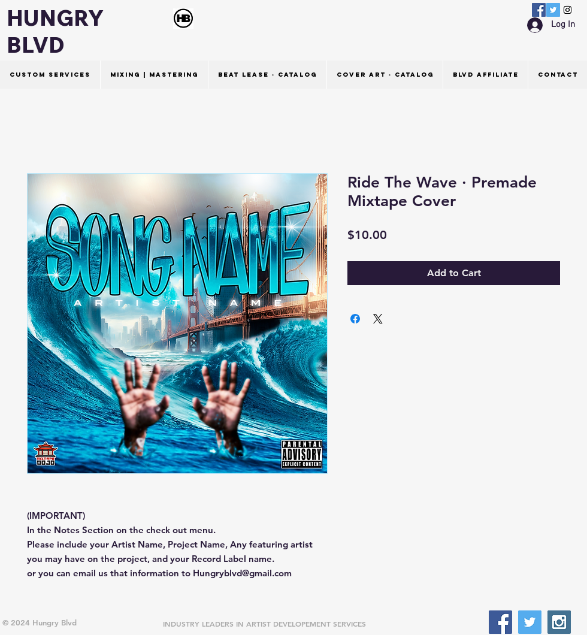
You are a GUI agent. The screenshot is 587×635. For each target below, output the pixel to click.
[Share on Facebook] (355, 319)
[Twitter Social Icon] (553, 10)
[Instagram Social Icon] (567, 10)
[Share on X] (378, 319)
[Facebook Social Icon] (539, 10)
